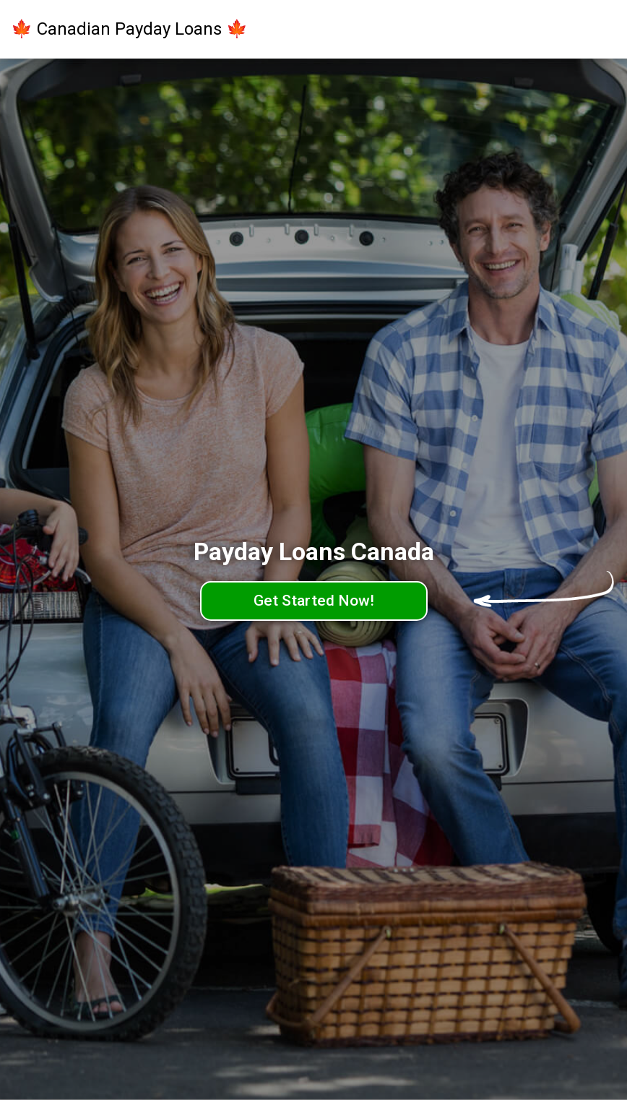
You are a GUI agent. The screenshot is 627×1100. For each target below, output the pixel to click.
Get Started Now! (314, 600)
